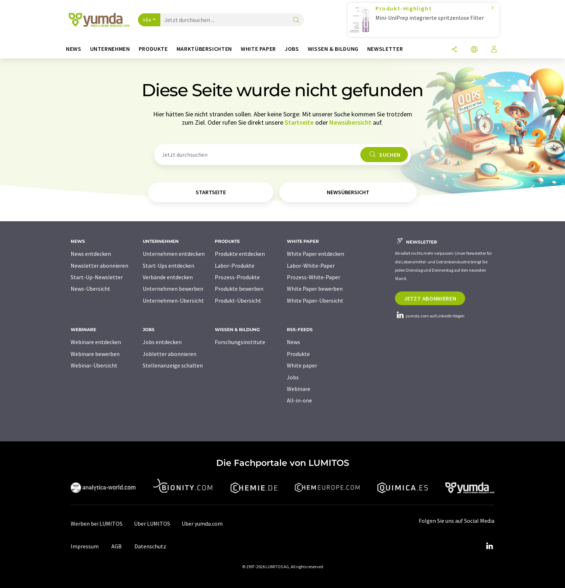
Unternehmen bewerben (173, 288)
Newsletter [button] (385, 48)
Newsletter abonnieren (99, 265)
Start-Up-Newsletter (97, 277)
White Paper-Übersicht (315, 300)
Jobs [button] (292, 48)
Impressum (85, 546)
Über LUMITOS (152, 523)
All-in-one (299, 400)
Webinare (298, 388)
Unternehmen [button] (110, 48)
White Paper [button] (258, 48)
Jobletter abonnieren (169, 353)
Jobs (293, 377)
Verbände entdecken (168, 277)
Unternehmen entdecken (174, 253)
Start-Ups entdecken (168, 265)
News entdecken (91, 253)
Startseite (299, 122)
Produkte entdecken (240, 253)
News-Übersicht (90, 288)
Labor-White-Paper (311, 265)
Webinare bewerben (95, 353)
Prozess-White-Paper (313, 277)
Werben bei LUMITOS (97, 523)
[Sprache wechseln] (474, 50)
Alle (147, 20)
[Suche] (296, 20)
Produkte (298, 353)
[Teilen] (454, 50)
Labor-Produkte (234, 265)
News (293, 342)
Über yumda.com (202, 523)
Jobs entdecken (162, 342)
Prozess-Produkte (237, 277)
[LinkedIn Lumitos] (489, 546)
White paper (302, 365)
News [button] (73, 48)
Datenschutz (150, 546)
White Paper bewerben (315, 288)
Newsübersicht (350, 122)
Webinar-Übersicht (94, 365)
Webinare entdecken (96, 342)
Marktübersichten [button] (204, 48)
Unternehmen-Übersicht (173, 300)
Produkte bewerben (239, 288)
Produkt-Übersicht (238, 300)
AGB (116, 546)
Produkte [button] (153, 48)
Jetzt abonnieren (430, 298)
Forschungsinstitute (240, 342)
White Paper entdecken (315, 253)
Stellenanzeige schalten (173, 365)
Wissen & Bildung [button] (333, 48)
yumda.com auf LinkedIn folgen (429, 315)
